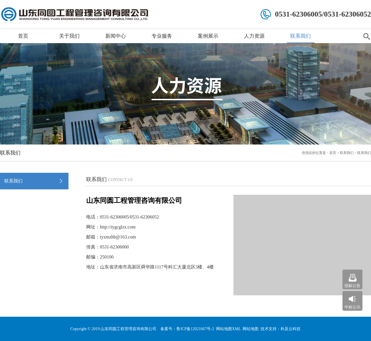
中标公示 (352, 307)
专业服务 (162, 36)
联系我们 (300, 36)
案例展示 (208, 36)
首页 (23, 36)
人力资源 (254, 36)
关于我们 (69, 36)
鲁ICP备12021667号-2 (195, 329)
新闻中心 (115, 36)
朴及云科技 (291, 329)
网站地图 (251, 329)
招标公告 (352, 286)
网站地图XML (228, 329)
